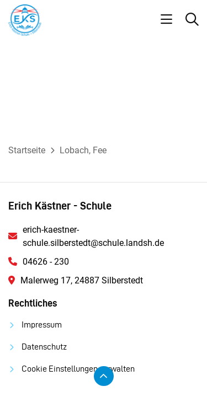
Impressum (42, 324)
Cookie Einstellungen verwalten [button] (78, 368)
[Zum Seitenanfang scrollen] (104, 376)
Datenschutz (44, 346)
